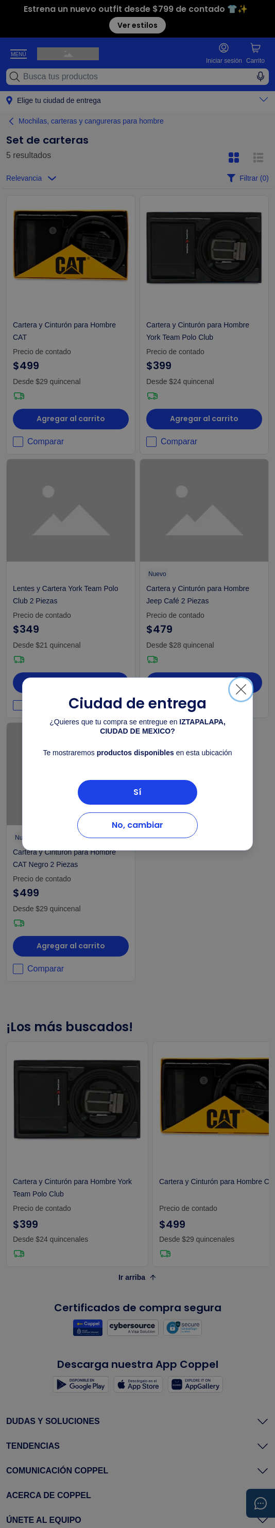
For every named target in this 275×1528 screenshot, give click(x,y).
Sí (137, 792)
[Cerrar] (241, 689)
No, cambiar (137, 825)
